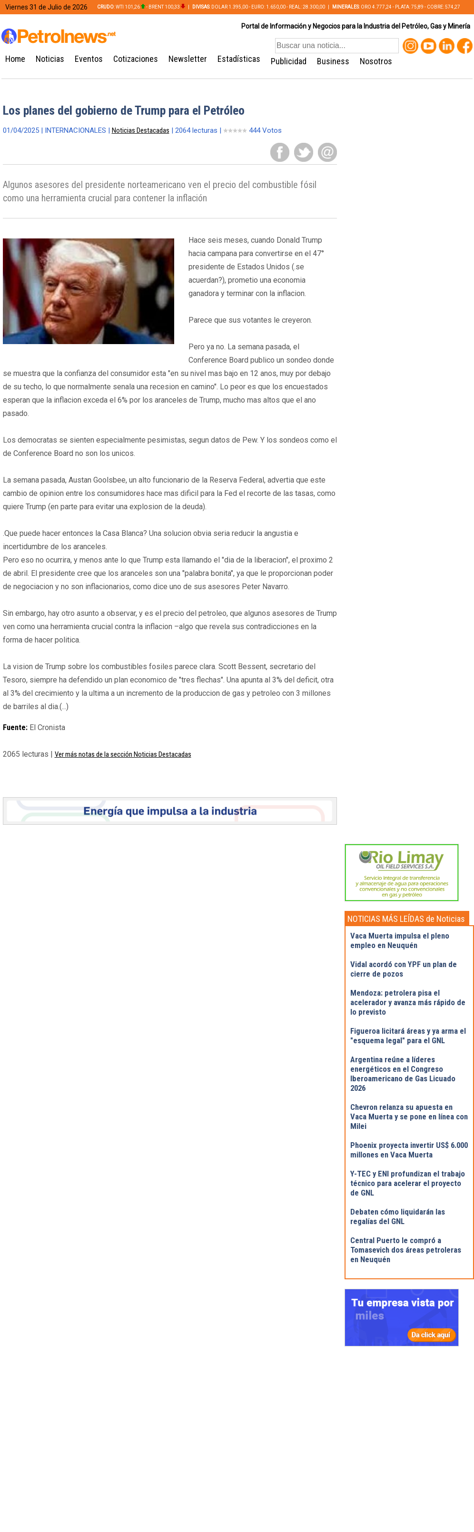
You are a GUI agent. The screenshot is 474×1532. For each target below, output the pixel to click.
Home (15, 59)
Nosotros (376, 61)
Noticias (50, 59)
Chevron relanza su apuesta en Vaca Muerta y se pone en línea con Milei (409, 1116)
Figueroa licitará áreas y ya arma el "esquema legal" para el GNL (408, 1035)
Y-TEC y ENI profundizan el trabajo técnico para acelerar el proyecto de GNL (407, 1183)
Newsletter (187, 59)
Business (333, 61)
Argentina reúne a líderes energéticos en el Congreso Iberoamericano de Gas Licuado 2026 (402, 1074)
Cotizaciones (135, 59)
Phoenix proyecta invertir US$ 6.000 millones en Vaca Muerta (409, 1149)
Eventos (89, 59)
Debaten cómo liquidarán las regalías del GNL (397, 1216)
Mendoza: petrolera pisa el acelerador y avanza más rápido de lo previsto (407, 1002)
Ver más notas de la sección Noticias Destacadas (123, 754)
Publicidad (288, 61)
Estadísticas (238, 59)
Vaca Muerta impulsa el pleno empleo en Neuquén (399, 940)
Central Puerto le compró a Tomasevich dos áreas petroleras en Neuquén (405, 1249)
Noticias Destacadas (140, 130)
